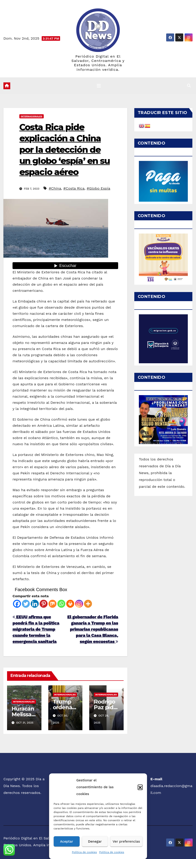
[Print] (70, 604)
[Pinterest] (44, 604)
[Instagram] (79, 604)
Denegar (95, 841)
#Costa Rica (73, 188)
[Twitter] (26, 604)
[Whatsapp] (61, 604)
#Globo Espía (98, 188)
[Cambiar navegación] (99, 85)
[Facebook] (17, 604)
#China (55, 188)
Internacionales (31, 116)
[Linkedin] (35, 604)
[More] (88, 604)
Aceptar (66, 841)
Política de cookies (84, 852)
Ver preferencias (126, 841)
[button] (140, 787)
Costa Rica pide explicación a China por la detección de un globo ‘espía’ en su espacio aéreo (64, 150)
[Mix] (52, 604)
